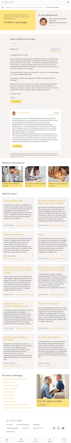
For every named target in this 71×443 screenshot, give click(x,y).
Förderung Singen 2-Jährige (11, 385)
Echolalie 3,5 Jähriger (9, 382)
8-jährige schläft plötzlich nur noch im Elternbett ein (18, 408)
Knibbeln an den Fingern (10, 388)
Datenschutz (26, 428)
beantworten (17, 101)
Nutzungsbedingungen (12, 428)
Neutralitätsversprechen (22, 424)
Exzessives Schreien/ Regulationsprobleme (15, 379)
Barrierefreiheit (10, 431)
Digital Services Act (38, 428)
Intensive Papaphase (9, 401)
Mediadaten (36, 424)
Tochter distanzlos (9, 392)
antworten (18, 146)
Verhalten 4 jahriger (9, 395)
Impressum (9, 424)
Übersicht (14, 43)
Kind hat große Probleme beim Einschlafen (15, 404)
